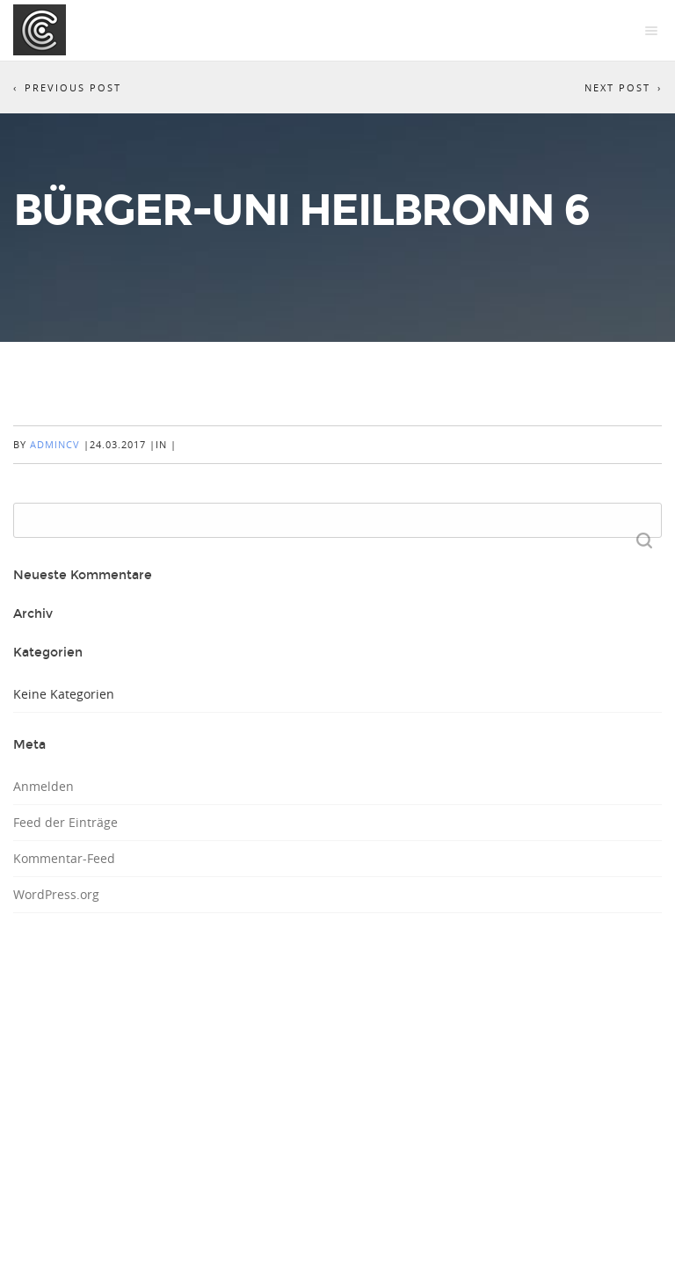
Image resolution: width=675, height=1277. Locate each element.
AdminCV (55, 444)
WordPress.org (56, 894)
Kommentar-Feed (64, 858)
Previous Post (73, 87)
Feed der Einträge (65, 822)
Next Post (617, 87)
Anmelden (43, 786)
